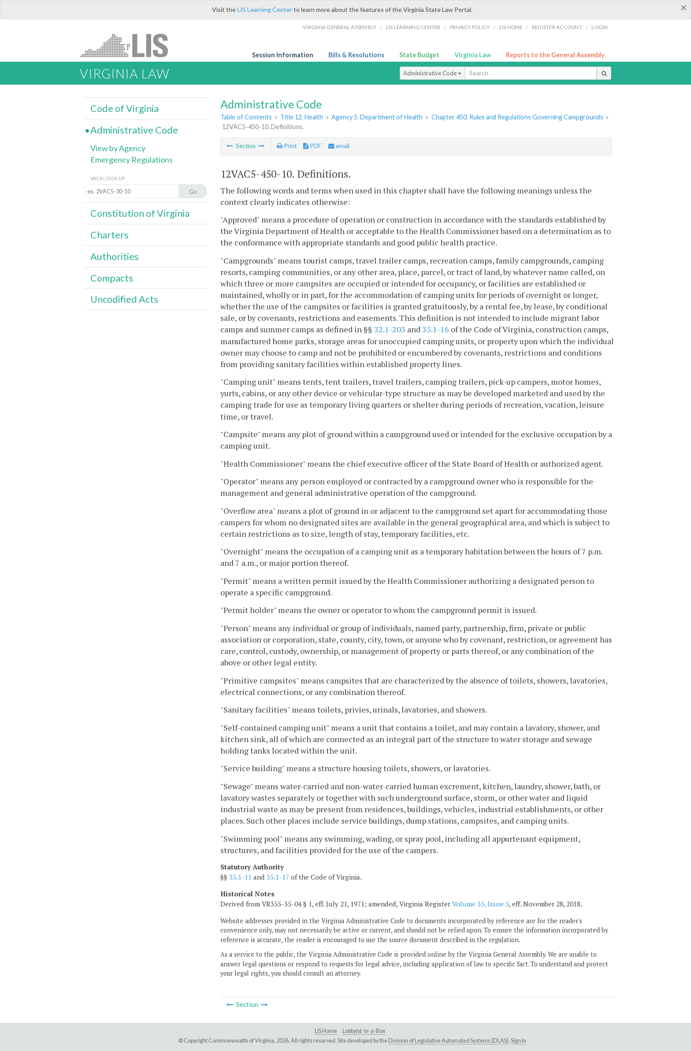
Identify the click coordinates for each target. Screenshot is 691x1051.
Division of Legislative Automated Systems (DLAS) (448, 1040)
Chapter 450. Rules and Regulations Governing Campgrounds (517, 117)
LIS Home (326, 1031)
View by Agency (117, 148)
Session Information (282, 55)
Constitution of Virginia (139, 213)
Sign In (518, 1040)
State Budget (419, 55)
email (338, 145)
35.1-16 (435, 329)
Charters (109, 235)
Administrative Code (432, 73)
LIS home (511, 27)
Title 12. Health (301, 117)
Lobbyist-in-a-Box (363, 1031)
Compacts (111, 278)
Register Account (557, 27)
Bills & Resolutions (356, 55)
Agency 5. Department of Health (377, 117)
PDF (312, 145)
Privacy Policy (470, 27)
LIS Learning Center (264, 9)
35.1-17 (278, 877)
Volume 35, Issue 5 (480, 903)
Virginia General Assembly (339, 27)
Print (287, 145)
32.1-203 (389, 329)
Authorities (114, 256)
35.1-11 (240, 877)
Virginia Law (472, 55)
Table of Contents (246, 117)
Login (599, 27)
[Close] (683, 7)
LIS (129, 45)
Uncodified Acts (124, 299)
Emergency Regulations (131, 159)
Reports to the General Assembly (555, 55)
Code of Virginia (124, 108)
